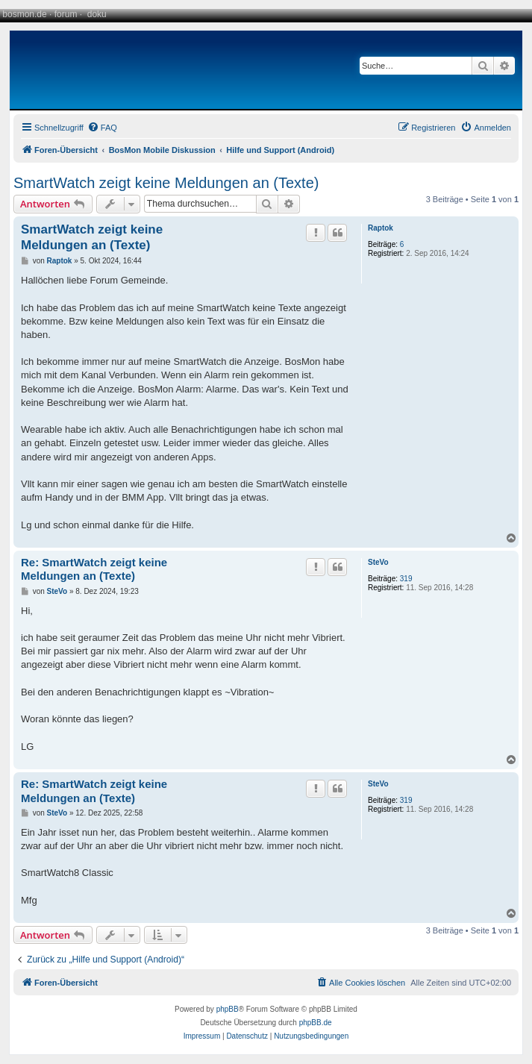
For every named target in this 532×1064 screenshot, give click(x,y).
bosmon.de (24, 14)
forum (66, 14)
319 (406, 579)
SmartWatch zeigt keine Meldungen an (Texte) (166, 183)
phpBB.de (315, 1022)
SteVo (378, 562)
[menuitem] (102, 128)
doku (97, 14)
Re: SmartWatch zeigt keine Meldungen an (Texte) (94, 569)
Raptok (380, 228)
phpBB (227, 1009)
